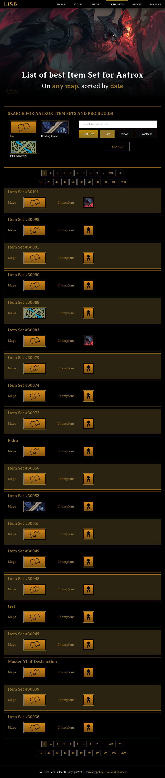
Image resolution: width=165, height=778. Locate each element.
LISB (10, 4)
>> (120, 173)
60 (81, 182)
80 (97, 182)
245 (111, 173)
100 (114, 182)
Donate (155, 4)
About (137, 4)
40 (64, 182)
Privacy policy (94, 772)
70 (89, 182)
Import (95, 4)
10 (40, 182)
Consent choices (116, 772)
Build (77, 4)
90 (105, 182)
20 (48, 182)
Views (124, 134)
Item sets (117, 4)
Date (107, 134)
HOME (61, 4)
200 (123, 182)
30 (56, 182)
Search (118, 146)
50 (73, 182)
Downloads (146, 134)
